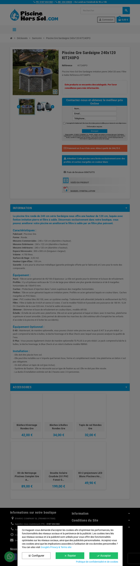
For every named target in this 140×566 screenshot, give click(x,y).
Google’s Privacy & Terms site (56, 547)
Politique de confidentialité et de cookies (97, 561)
